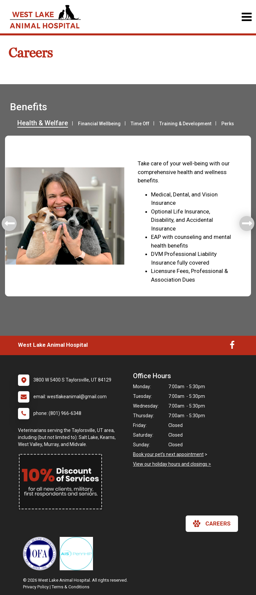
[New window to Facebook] (232, 346)
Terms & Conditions (70, 586)
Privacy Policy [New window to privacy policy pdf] (36, 586)
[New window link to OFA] (41, 553)
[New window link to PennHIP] (78, 553)
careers (212, 523)
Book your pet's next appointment (168, 454)
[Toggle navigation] (246, 17)
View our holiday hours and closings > (172, 464)
